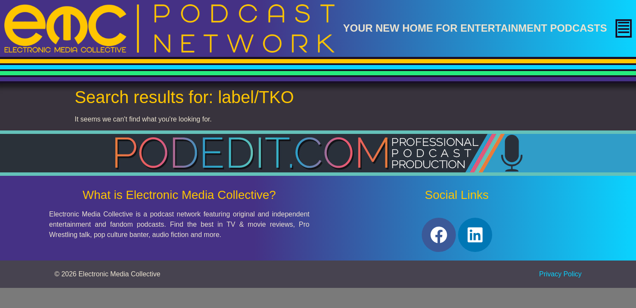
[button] (624, 28)
